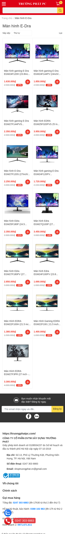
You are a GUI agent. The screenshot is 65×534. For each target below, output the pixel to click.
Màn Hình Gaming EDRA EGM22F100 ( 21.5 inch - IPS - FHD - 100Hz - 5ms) (47, 324)
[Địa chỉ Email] (32, 409)
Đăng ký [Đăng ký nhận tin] (57, 408)
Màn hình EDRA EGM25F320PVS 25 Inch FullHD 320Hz (47, 124)
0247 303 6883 (30, 463)
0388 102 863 (37, 508)
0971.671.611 (25, 524)
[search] (60, 10)
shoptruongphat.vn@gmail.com (30, 468)
